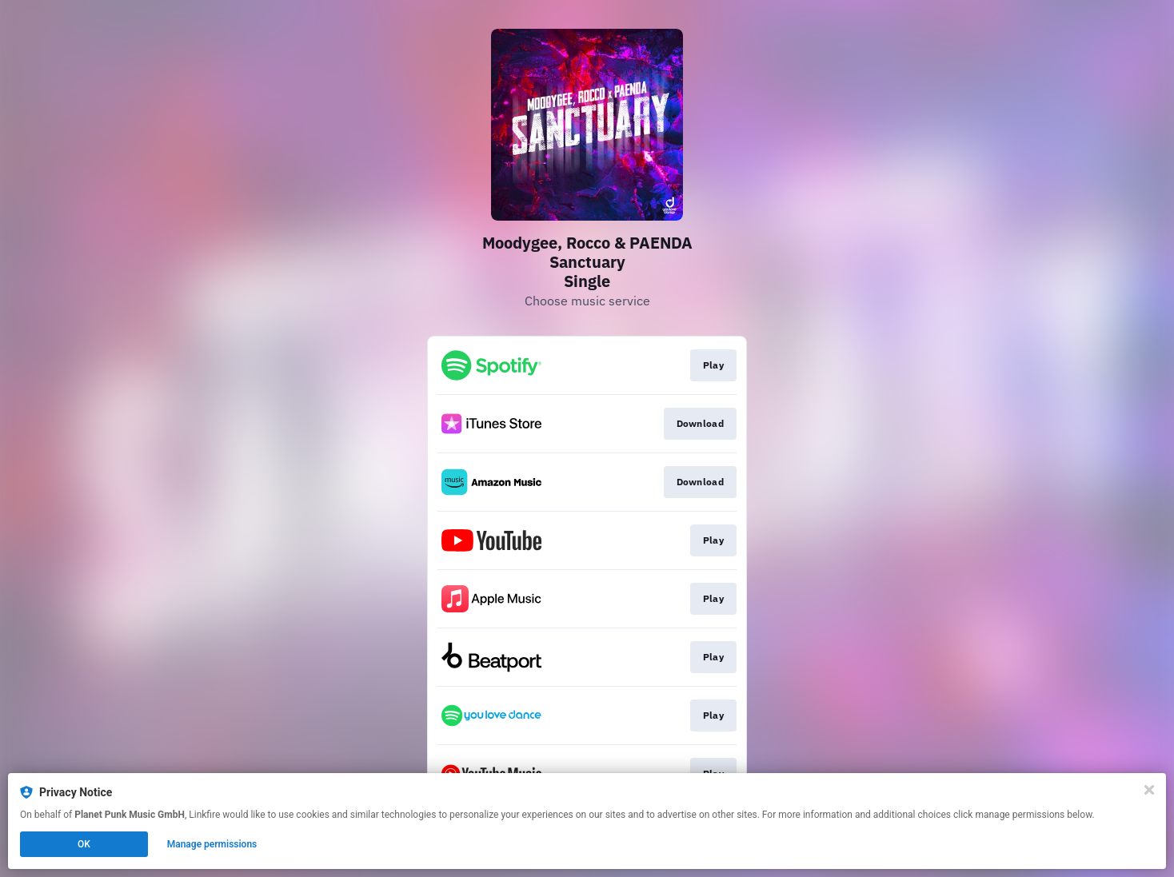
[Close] (1149, 790)
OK (84, 844)
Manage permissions (212, 844)
